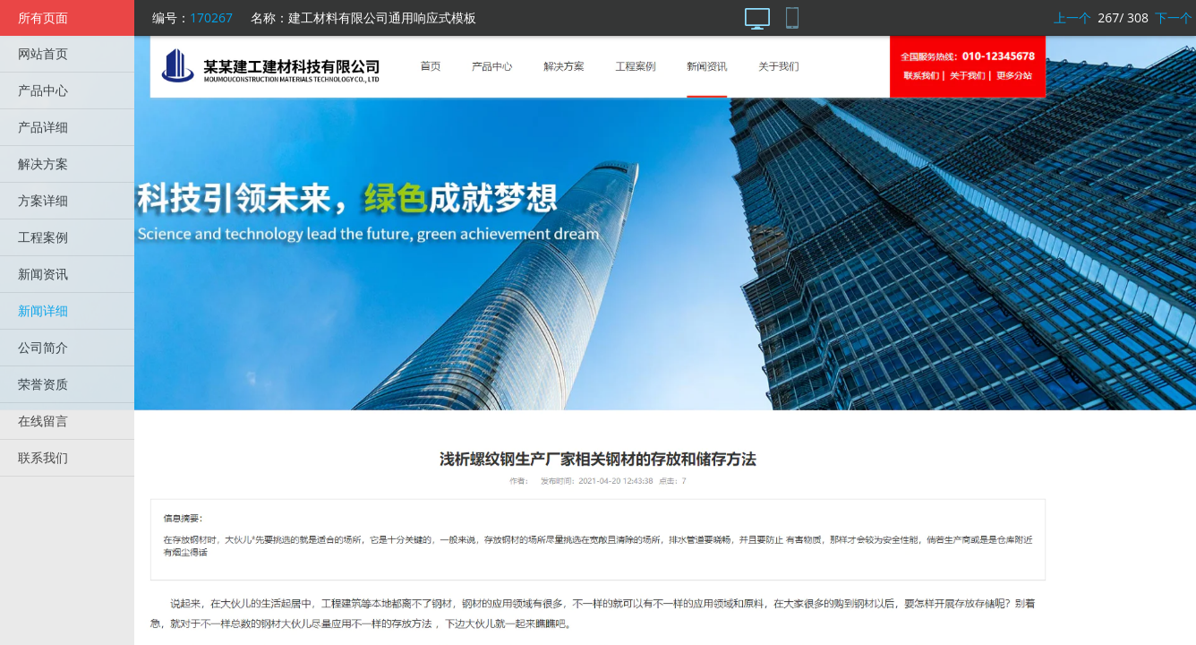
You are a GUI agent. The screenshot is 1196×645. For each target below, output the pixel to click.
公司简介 (43, 347)
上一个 (1072, 17)
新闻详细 (43, 310)
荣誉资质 (43, 383)
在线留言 (43, 420)
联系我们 (43, 457)
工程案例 (43, 236)
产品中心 (43, 90)
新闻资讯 (43, 273)
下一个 (1173, 17)
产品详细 (43, 126)
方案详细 (43, 200)
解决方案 (43, 163)
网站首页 (43, 53)
